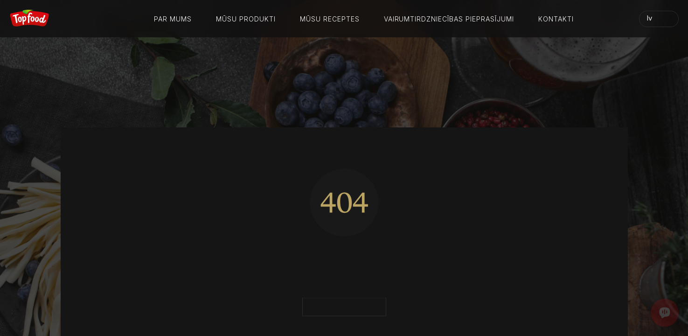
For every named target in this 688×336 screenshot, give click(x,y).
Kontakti (556, 19)
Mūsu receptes (330, 19)
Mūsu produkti (246, 19)
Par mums (173, 19)
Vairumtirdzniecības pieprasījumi (449, 19)
